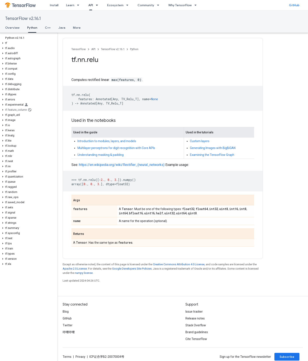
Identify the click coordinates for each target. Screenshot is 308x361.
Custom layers (199, 141)
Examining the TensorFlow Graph (212, 155)
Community (146, 5)
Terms (67, 356)
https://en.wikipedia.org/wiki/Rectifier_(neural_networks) (121, 165)
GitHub (294, 5)
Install (54, 5)
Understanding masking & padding (100, 155)
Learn (70, 5)
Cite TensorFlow (196, 339)
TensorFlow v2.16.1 (23, 18)
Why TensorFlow (180, 5)
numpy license (84, 272)
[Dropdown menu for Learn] (79, 5)
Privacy (80, 356)
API (93, 49)
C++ (48, 28)
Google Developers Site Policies (132, 268)
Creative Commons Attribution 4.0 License (178, 264)
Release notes (195, 318)
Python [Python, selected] (32, 28)
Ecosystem (115, 5)
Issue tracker (194, 311)
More (77, 28)
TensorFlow (78, 49)
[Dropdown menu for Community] (159, 5)
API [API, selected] (90, 5)
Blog (66, 311)
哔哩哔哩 (69, 332)
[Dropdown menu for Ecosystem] (128, 5)
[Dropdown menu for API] (98, 5)
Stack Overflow (195, 325)
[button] (28, 43)
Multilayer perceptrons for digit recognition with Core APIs (116, 148)
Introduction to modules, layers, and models (106, 141)
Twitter (68, 325)
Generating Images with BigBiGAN (212, 148)
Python (134, 49)
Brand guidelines (196, 332)
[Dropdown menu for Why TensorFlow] (197, 5)
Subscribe (287, 357)
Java (61, 28)
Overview (12, 28)
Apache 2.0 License (75, 268)
